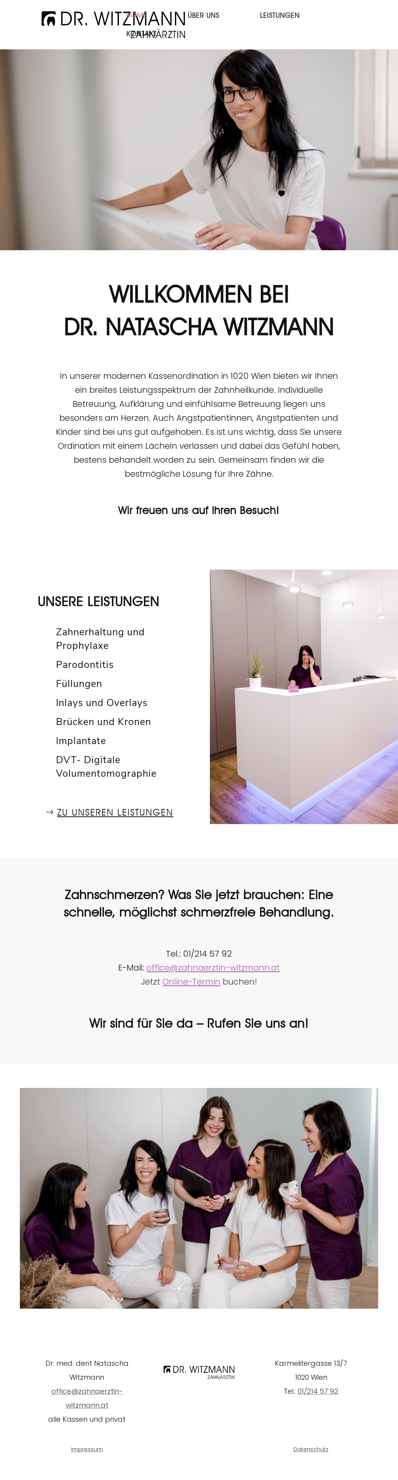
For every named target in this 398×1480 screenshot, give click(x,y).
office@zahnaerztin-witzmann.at (213, 967)
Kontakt (141, 34)
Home (136, 16)
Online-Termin (191, 981)
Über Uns (203, 16)
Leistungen (280, 16)
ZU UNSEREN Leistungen (115, 812)
